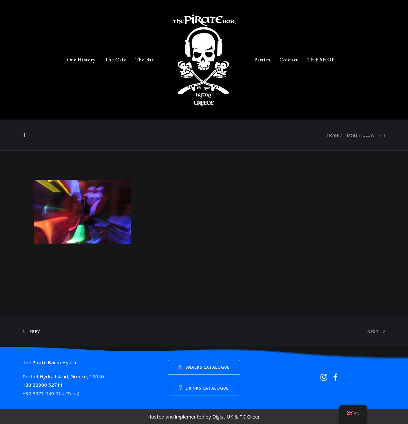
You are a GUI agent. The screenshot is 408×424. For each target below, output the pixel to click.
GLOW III (370, 135)
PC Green (250, 416)
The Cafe (115, 59)
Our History (81, 59)
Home (333, 135)
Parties (262, 59)
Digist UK (222, 416)
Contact (288, 59)
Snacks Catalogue (203, 367)
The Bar (144, 59)
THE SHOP (321, 59)
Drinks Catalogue (203, 388)
